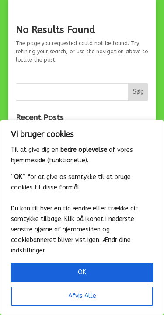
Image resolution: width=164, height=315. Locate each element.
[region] (82, 217)
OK (82, 272)
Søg (138, 91)
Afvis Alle (82, 296)
